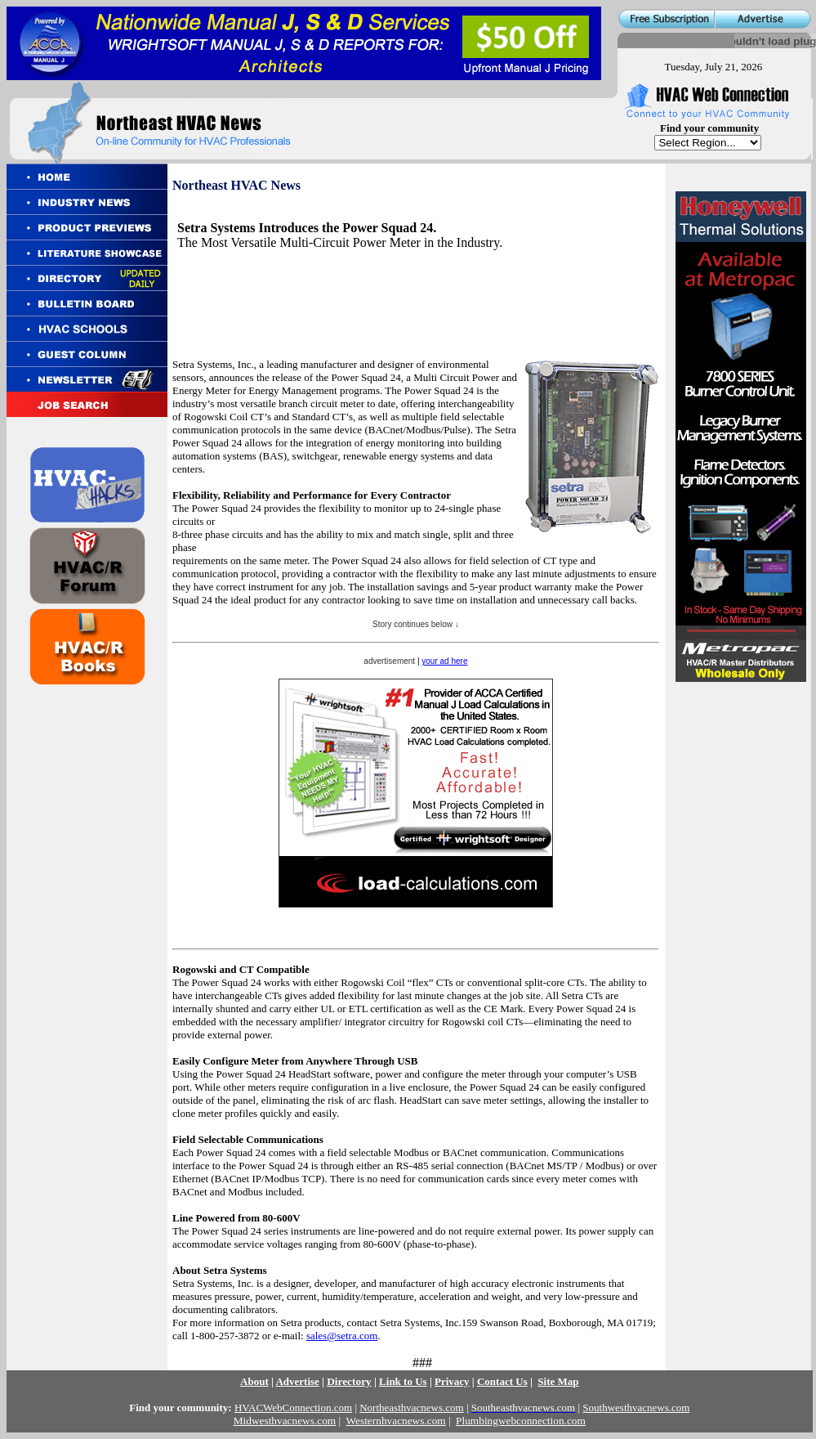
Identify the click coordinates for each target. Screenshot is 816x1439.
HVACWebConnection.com (293, 1407)
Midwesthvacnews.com (285, 1420)
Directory (349, 1381)
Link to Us (403, 1381)
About (254, 1381)
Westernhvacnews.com (396, 1420)
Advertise (297, 1381)
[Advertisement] (285, 289)
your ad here (444, 661)
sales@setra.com (341, 1335)
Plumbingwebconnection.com (521, 1420)
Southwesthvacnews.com (635, 1407)
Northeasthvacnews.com (411, 1407)
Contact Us (502, 1381)
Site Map (557, 1381)
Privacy (452, 1381)
